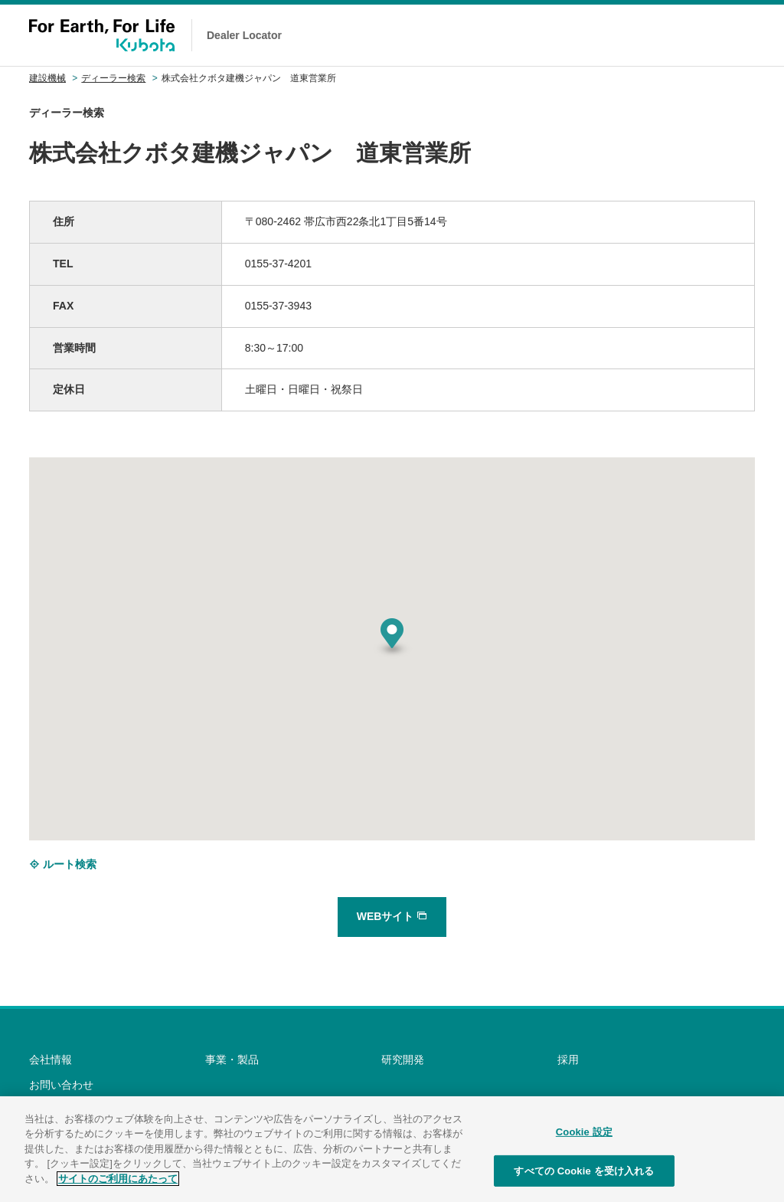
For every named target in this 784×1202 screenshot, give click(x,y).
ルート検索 (62, 864)
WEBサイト (392, 916)
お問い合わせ (61, 1085)
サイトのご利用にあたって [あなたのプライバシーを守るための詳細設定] (118, 1186)
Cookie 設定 (584, 1139)
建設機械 (47, 78)
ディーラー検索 (113, 78)
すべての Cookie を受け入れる (584, 1178)
